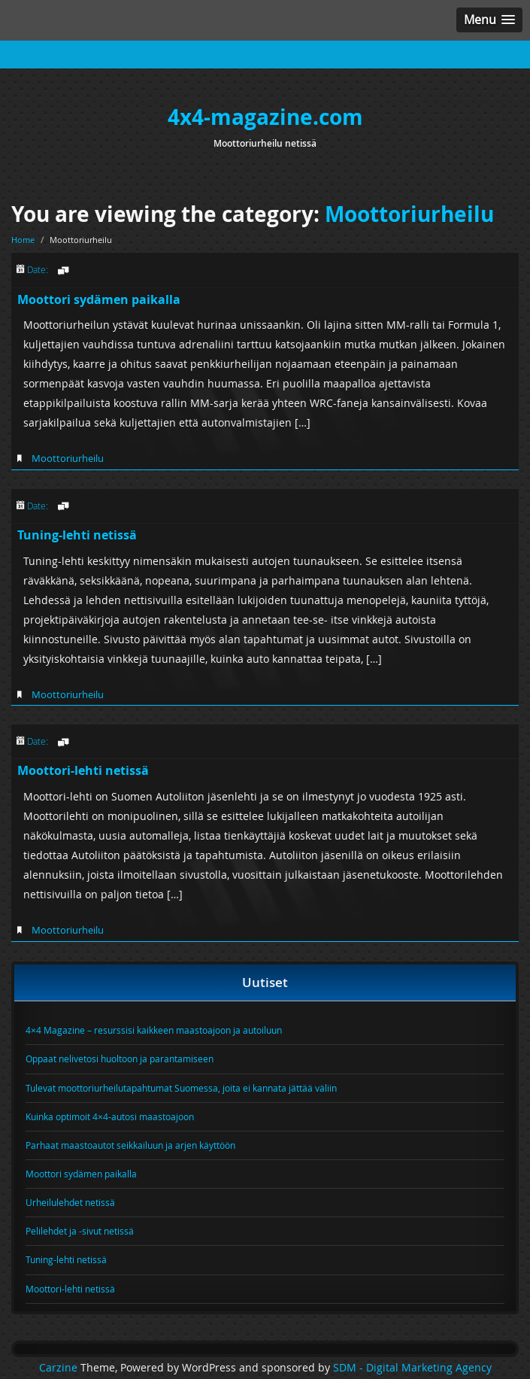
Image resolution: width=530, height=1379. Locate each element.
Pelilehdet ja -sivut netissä (80, 1231)
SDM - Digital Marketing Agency (412, 1367)
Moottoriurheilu (409, 214)
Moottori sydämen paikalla (98, 299)
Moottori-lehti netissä (83, 770)
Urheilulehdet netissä (70, 1202)
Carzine (59, 1367)
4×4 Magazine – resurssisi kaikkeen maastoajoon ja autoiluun (154, 1030)
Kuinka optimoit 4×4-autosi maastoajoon (110, 1116)
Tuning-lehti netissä (77, 535)
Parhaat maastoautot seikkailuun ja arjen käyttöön (130, 1145)
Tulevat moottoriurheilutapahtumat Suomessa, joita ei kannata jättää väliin (181, 1088)
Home (23, 239)
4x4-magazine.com (265, 117)
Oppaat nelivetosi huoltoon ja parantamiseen (120, 1058)
